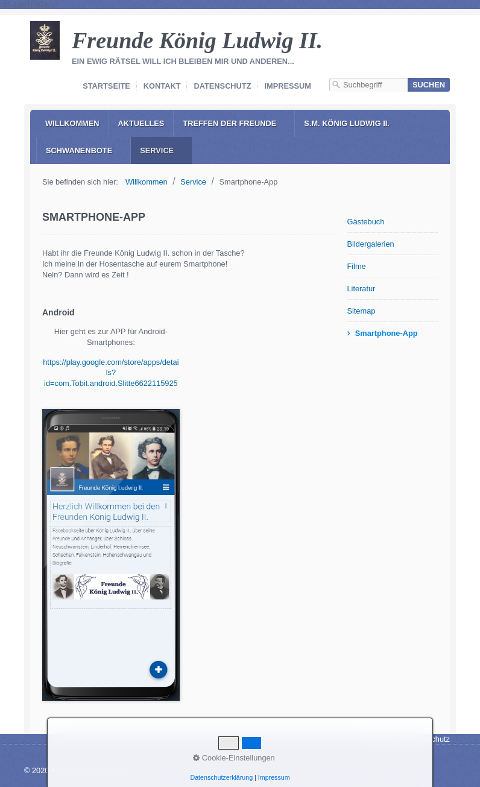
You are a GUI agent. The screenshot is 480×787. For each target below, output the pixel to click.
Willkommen (72, 123)
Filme (356, 266)
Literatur (361, 288)
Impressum (288, 85)
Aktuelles (141, 123)
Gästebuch (365, 221)
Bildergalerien (370, 243)
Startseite (106, 85)
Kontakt (162, 85)
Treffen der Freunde (229, 123)
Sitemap (361, 310)
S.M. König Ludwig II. (346, 123)
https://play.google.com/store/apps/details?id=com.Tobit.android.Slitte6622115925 (110, 373)
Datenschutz (222, 85)
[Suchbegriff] (368, 85)
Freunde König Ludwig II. (197, 40)
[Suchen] (429, 85)
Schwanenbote (79, 150)
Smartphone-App (386, 333)
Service (157, 150)
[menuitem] (72, 123)
